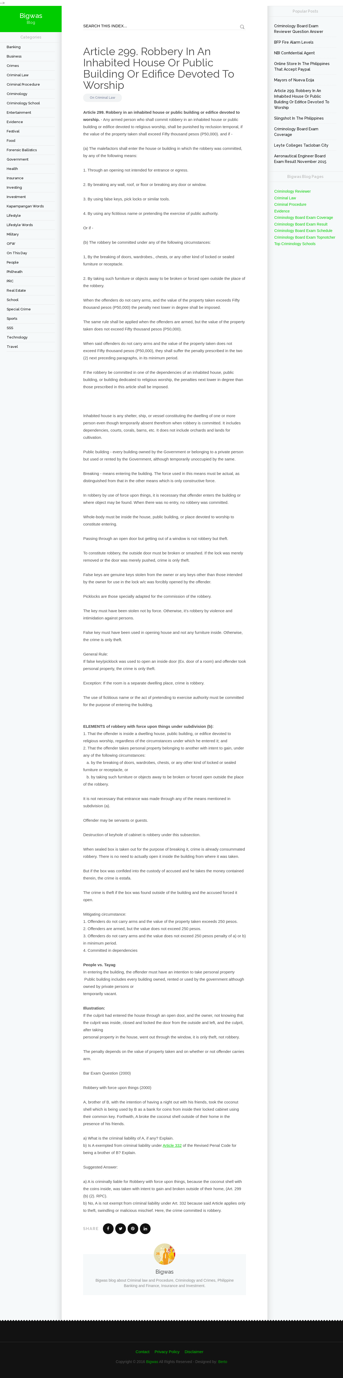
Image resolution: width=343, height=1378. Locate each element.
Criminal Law (18, 75)
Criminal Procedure (23, 84)
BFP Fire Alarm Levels (294, 42)
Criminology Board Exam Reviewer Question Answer (298, 29)
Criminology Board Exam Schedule (303, 231)
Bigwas (152, 1362)
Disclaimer (194, 1351)
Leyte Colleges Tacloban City (301, 145)
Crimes (13, 66)
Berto (222, 1362)
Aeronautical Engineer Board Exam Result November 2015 (300, 159)
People (13, 262)
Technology (17, 337)
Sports (12, 319)
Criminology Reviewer (292, 191)
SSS (10, 328)
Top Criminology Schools (294, 244)
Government (17, 159)
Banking (14, 47)
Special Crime (19, 309)
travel (12, 347)
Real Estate (16, 290)
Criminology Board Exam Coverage (296, 132)
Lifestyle (14, 216)
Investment (16, 197)
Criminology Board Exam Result (300, 224)
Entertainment (19, 113)
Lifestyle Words (20, 225)
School (12, 300)
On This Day (17, 253)
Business (14, 56)
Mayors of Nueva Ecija (294, 80)
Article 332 (172, 1145)
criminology (17, 94)
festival (13, 131)
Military (13, 234)
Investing (14, 187)
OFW (11, 244)
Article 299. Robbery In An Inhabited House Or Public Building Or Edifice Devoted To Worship (158, 68)
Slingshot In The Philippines (299, 118)
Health (12, 169)
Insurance (15, 178)
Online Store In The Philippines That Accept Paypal (302, 66)
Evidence (15, 122)
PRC (10, 281)
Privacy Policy (167, 1351)
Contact (143, 1351)
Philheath (15, 272)
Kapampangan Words (25, 206)
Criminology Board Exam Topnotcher (304, 237)
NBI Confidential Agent (294, 53)
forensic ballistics (22, 150)
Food (11, 141)
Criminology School (23, 103)
